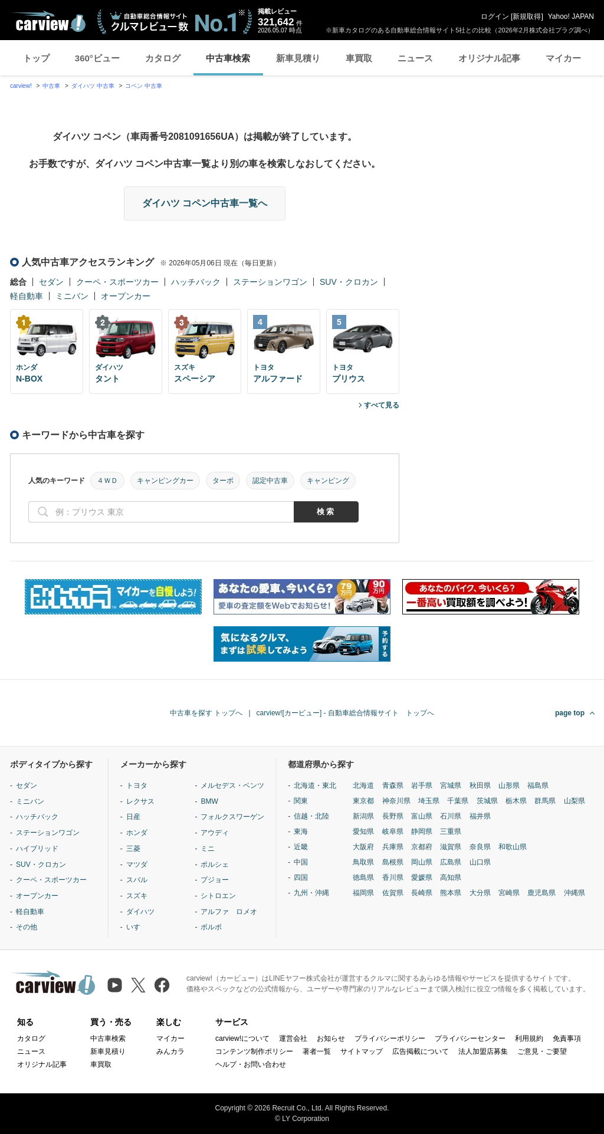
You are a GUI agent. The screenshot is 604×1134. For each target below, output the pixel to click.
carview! (21, 86)
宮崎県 (509, 893)
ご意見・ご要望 (542, 1051)
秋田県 (480, 785)
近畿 (301, 847)
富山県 (421, 816)
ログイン (495, 16)
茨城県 (487, 801)
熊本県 (450, 893)
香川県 (392, 877)
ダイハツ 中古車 (92, 86)
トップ (36, 58)
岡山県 (421, 862)
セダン (51, 282)
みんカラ (170, 1051)
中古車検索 (228, 58)
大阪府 (363, 847)
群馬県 (545, 801)
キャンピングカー (165, 480)
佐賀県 (392, 893)
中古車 (51, 86)
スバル (136, 880)
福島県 (538, 785)
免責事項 (567, 1038)
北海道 (363, 785)
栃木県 (516, 801)
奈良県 (480, 847)
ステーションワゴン (270, 282)
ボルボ (211, 927)
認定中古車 (270, 480)
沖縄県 (574, 893)
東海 (301, 831)
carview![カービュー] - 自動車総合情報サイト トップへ (345, 712)
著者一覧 (317, 1051)
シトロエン (218, 896)
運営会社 (293, 1038)
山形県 (509, 785)
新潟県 (363, 816)
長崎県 (421, 893)
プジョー (215, 880)
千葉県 (457, 801)
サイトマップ (361, 1051)
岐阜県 (392, 831)
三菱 (133, 848)
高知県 (450, 877)
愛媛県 (421, 877)
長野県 (392, 816)
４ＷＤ (107, 480)
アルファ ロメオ (229, 912)
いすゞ (136, 927)
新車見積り (298, 58)
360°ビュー (97, 58)
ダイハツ (140, 912)
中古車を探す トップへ (206, 712)
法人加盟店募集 (483, 1051)
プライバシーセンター (470, 1038)
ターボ (223, 480)
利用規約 (529, 1038)
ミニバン (71, 296)
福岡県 (363, 893)
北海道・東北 (315, 785)
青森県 (392, 785)
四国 (301, 877)
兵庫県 (392, 847)
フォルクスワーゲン (232, 817)
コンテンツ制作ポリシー (254, 1051)
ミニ (208, 848)
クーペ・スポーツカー (117, 282)
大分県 (480, 893)
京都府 (421, 847)
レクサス (140, 801)
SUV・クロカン (349, 282)
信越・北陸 (311, 816)
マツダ (136, 864)
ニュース (415, 58)
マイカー (563, 58)
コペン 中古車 (143, 86)
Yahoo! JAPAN (571, 16)
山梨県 (574, 801)
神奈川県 (396, 801)
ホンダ (136, 833)
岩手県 (421, 785)
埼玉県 (428, 801)
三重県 (450, 831)
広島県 (450, 862)
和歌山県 (512, 847)
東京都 (363, 801)
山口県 (480, 862)
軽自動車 (26, 296)
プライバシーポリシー (389, 1038)
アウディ (215, 833)
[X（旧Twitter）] (138, 985)
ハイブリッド (37, 848)
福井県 (480, 816)
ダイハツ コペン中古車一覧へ (204, 203)
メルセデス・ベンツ (232, 785)
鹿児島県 (541, 893)
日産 (133, 817)
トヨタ (136, 785)
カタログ (162, 58)
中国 (301, 862)
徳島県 (363, 877)
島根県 (392, 862)
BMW (209, 801)
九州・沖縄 (311, 893)
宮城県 (450, 785)
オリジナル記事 (489, 58)
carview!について (242, 1038)
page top (570, 712)
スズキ (136, 896)
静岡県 (421, 831)
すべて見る (381, 405)
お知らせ (331, 1038)
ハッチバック (196, 282)
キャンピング (328, 480)
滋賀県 (450, 847)
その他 (26, 927)
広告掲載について (420, 1051)
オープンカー (125, 296)
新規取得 (527, 16)
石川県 (450, 816)
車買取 (359, 58)
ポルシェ (215, 864)
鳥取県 (363, 862)
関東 (301, 801)
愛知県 (363, 831)
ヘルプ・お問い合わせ (250, 1064)
